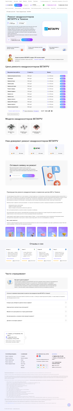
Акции (20, 1)
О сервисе (23, 356)
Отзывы (22, 365)
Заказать (62, 78)
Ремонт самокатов (9, 361)
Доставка (23, 361)
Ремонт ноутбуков (9, 358)
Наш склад (16, 1)
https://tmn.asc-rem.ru (11, 403)
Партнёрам (35, 1)
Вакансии (25, 1)
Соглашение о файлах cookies (42, 361)
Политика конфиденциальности (43, 359)
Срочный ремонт (18, 5)
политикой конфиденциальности (30, 178)
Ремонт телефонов (9, 356)
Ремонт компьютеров (9, 360)
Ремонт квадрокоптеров (10, 363)
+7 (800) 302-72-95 (51, 5)
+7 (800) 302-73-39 (63, 5)
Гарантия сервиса (8, 1)
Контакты (30, 1)
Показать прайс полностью (14, 111)
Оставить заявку (27, 39)
